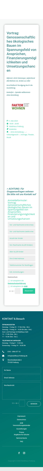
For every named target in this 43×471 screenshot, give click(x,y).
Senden (34, 404)
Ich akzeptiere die (17, 282)
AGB (25, 286)
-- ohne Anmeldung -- (17, 132)
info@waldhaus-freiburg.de (17, 356)
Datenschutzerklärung (17, 283)
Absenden (29, 290)
